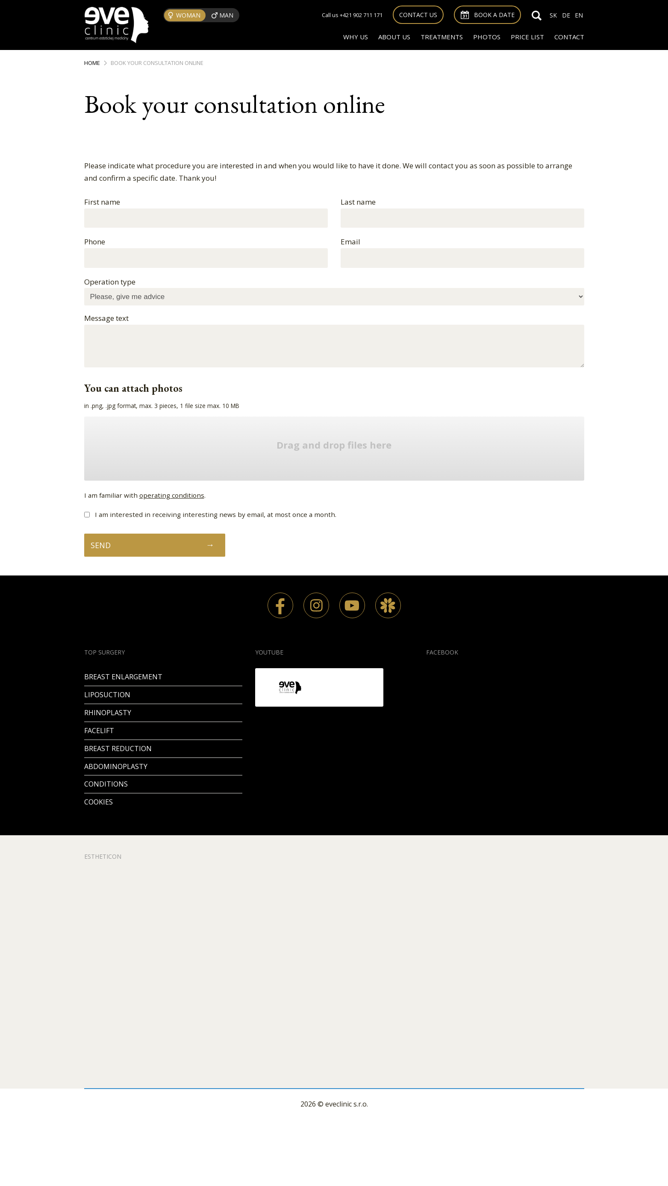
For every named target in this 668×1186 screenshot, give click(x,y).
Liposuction (107, 694)
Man (226, 15)
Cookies (98, 802)
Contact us (418, 15)
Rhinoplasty (107, 712)
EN (579, 15)
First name (102, 202)
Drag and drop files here (334, 445)
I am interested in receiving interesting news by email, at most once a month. (215, 514)
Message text (106, 318)
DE (566, 15)
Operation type (109, 282)
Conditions (106, 784)
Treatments (442, 36)
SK (553, 15)
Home (92, 63)
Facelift (99, 730)
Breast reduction (118, 748)
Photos (486, 36)
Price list (527, 36)
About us (394, 36)
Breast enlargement (123, 676)
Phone (94, 242)
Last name (358, 202)
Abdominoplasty (115, 766)
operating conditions (171, 495)
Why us (355, 36)
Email (350, 242)
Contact (569, 36)
